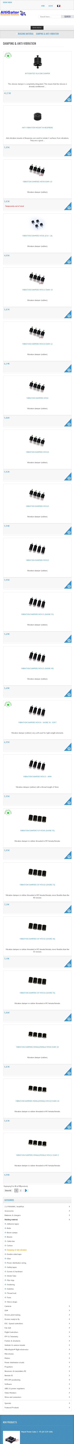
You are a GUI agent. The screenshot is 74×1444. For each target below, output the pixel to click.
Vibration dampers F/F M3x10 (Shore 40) (37, 939)
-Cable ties (10, 1241)
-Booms (9, 1237)
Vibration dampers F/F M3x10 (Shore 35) (37, 885)
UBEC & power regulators (15, 1388)
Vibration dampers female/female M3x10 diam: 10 (37, 1101)
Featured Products (12, 1407)
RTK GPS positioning (12, 1380)
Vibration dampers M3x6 (37, 398)
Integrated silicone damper (37, 73)
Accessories (9, 1211)
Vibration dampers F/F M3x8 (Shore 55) (37, 830)
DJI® (6, 1310)
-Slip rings (10, 1280)
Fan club (8, 1328)
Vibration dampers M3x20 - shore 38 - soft (37, 722)
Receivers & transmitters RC (15, 1371)
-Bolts (8, 1228)
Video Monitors (10, 1393)
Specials (8, 1403)
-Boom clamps (12, 1232)
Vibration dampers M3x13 (37, 506)
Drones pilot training (12, 1315)
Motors (7, 1358)
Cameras (8, 1306)
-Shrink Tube (11, 1276)
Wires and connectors (13, 1397)
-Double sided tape (13, 1254)
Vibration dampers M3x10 (37, 452)
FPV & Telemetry (11, 1336)
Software (8, 1384)
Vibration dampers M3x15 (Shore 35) (37, 614)
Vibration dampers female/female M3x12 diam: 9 (37, 1155)
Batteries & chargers (13, 1215)
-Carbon (9, 1245)
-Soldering (10, 1284)
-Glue (8, 1258)
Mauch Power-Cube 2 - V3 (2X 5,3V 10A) (37, 1432)
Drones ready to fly (12, 1319)
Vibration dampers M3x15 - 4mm (37, 776)
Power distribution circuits (14, 1362)
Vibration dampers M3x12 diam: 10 (37, 290)
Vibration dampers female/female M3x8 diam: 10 (37, 1047)
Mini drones (9, 1354)
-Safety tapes (11, 1267)
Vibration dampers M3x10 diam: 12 (37, 344)
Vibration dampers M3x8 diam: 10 (37, 181)
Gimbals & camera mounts (15, 1345)
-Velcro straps (11, 1302)
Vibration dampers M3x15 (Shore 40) (37, 668)
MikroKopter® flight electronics (16, 1349)
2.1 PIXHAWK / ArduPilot (14, 1206)
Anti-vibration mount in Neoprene (37, 127)
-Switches (10, 1289)
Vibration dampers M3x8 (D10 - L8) (37, 236)
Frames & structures (12, 1341)
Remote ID (9, 1375)
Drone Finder (7, 2)
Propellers (9, 1367)
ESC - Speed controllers (14, 1323)
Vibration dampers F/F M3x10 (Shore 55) (37, 993)
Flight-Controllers (11, 1332)
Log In (51, 6)
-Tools (8, 1297)
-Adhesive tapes (12, 1224)
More (66, 96)
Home (43, 6)
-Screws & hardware (14, 1271)
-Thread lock (11, 1293)
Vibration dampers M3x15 (37, 560)
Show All (8, 1191)
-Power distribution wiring (16, 1263)
